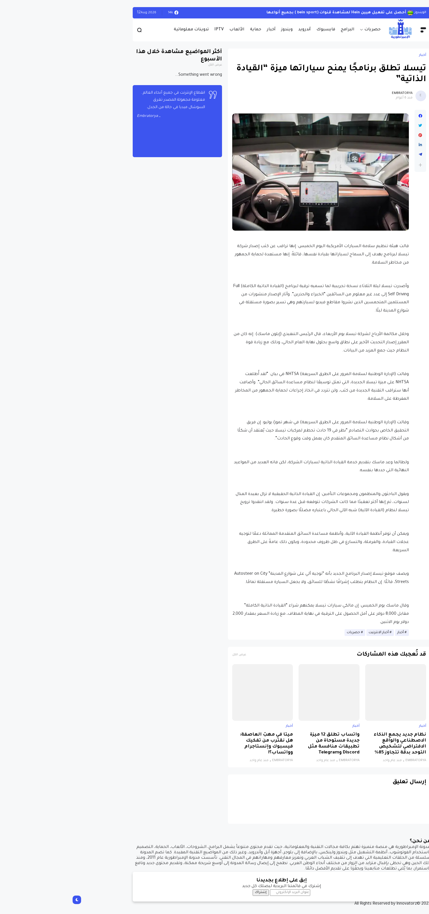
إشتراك (194, 892)
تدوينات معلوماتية (124, 30)
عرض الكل (172, 654)
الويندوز (353, 12)
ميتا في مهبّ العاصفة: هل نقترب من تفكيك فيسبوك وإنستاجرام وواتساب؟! (199, 743)
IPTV (152, 30)
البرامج (281, 30)
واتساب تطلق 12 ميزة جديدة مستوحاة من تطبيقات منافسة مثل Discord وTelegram (267, 743)
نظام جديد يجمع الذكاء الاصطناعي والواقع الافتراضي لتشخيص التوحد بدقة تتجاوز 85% (333, 743)
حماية (188, 30)
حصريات (305, 30)
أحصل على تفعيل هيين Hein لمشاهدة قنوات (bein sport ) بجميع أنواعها (269, 12)
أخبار (204, 30)
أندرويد (237, 30)
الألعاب (169, 30)
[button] (353, 165)
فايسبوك (259, 30)
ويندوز (220, 30)
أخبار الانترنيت (312, 633)
